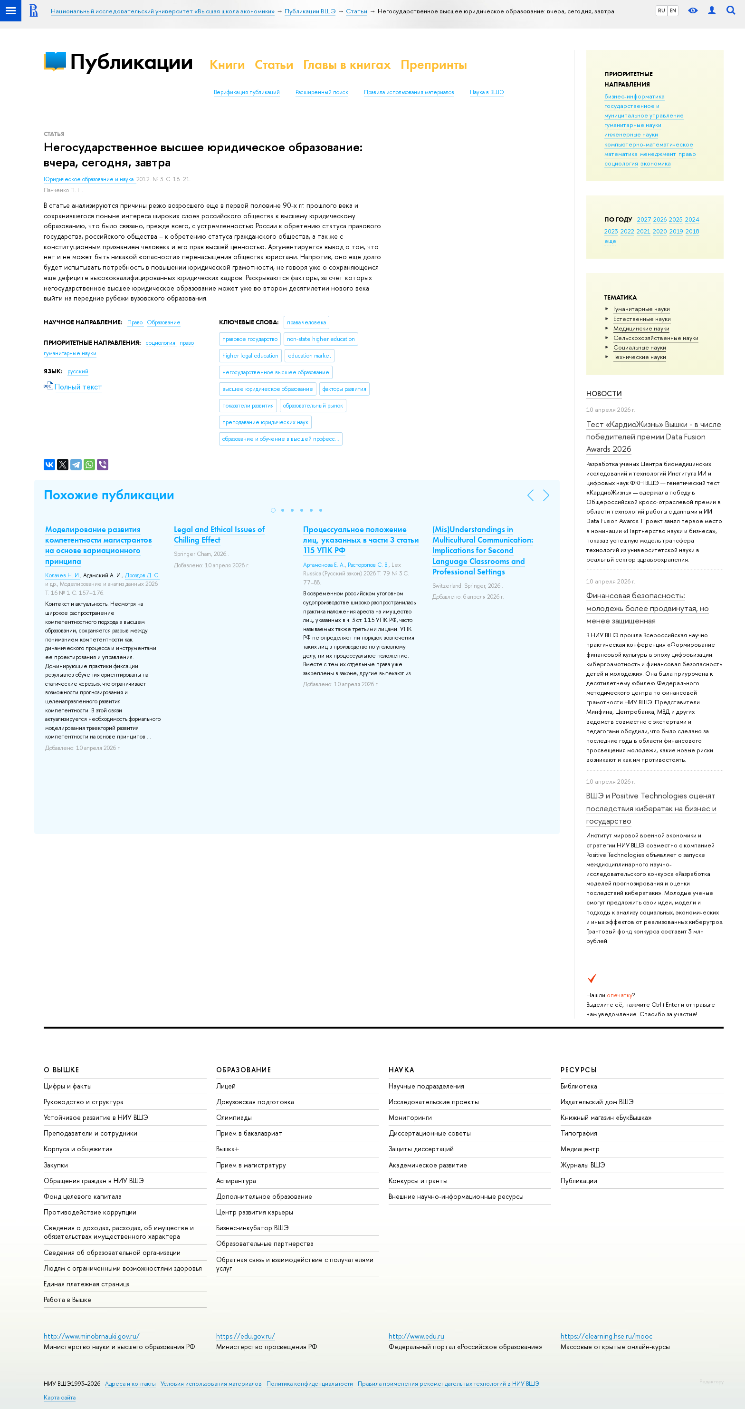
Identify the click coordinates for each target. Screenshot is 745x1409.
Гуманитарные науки (641, 308)
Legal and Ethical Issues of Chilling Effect (219, 534)
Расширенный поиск (322, 92)
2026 (660, 219)
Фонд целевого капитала (83, 1196)
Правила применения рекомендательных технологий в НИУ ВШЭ (449, 1384)
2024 (692, 219)
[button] (273, 510)
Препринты (434, 64)
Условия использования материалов (211, 1384)
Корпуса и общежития (78, 1148)
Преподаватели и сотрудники (90, 1132)
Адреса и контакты (130, 1384)
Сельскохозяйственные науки (655, 337)
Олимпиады (234, 1117)
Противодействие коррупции (90, 1211)
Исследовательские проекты (434, 1101)
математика (621, 153)
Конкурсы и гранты (418, 1180)
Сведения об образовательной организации (112, 1252)
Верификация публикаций (247, 92)
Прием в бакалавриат (249, 1132)
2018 (692, 231)
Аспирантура (236, 1180)
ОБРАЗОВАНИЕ (243, 1069)
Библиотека (579, 1085)
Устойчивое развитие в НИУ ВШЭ (96, 1117)
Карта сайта (60, 1397)
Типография (579, 1132)
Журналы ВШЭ (583, 1164)
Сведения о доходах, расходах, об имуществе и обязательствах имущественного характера (119, 1232)
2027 (644, 219)
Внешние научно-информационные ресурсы (456, 1196)
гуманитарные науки (632, 124)
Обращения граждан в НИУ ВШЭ (94, 1180)
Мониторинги (410, 1117)
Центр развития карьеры (254, 1211)
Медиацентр (580, 1148)
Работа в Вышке (67, 1299)
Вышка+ (227, 1148)
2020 (660, 231)
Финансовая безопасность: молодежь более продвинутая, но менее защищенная (647, 608)
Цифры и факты (68, 1085)
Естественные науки (642, 318)
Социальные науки (639, 347)
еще (610, 240)
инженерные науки (631, 134)
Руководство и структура (84, 1101)
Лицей (226, 1085)
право (687, 153)
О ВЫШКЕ (62, 1069)
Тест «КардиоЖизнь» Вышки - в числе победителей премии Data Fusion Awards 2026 (653, 436)
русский (77, 371)
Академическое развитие (428, 1164)
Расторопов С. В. (368, 565)
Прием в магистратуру (251, 1164)
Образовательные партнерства (265, 1243)
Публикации (131, 61)
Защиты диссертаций (421, 1148)
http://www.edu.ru (416, 1336)
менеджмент (658, 153)
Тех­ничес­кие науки (639, 356)
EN (673, 10)
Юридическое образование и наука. (90, 179)
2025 (676, 219)
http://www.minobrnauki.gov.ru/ (92, 1336)
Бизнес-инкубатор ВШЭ (252, 1227)
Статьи (274, 64)
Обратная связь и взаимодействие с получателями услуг (294, 1264)
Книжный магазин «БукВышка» (606, 1117)
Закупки (56, 1164)
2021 (643, 231)
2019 (676, 231)
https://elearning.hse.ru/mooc (606, 1336)
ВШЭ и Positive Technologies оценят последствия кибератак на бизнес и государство (651, 808)
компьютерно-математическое (648, 144)
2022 (627, 231)
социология (621, 163)
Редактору (711, 1381)
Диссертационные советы (430, 1132)
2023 (611, 231)
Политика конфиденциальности (310, 1384)
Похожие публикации (109, 494)
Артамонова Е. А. (324, 565)
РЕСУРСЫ (579, 1069)
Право (135, 322)
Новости (604, 393)
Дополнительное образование (264, 1196)
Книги (227, 64)
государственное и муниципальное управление (644, 110)
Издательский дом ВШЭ (597, 1101)
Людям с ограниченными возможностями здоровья (123, 1268)
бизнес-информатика (634, 96)
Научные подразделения (426, 1085)
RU (661, 10)
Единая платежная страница (87, 1283)
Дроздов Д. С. (142, 575)
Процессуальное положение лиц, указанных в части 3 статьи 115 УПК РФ (361, 539)
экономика (655, 163)
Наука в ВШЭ (487, 92)
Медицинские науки (641, 328)
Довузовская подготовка (255, 1101)
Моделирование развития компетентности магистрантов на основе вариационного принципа (98, 545)
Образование (164, 322)
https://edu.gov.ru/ (245, 1336)
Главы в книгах (347, 64)
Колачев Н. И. (62, 575)
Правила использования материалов (409, 92)
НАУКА (402, 1069)
